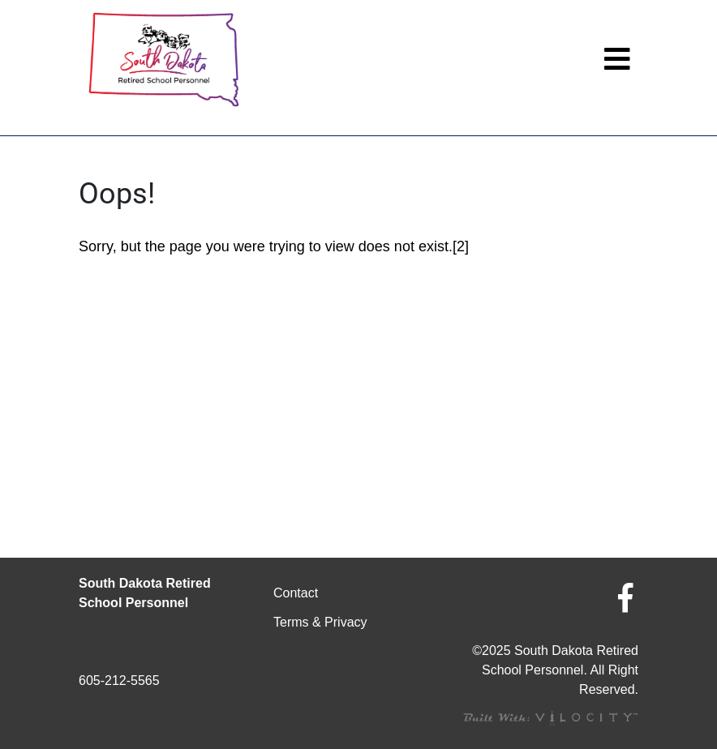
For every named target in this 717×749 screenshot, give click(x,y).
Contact (295, 593)
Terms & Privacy (320, 622)
